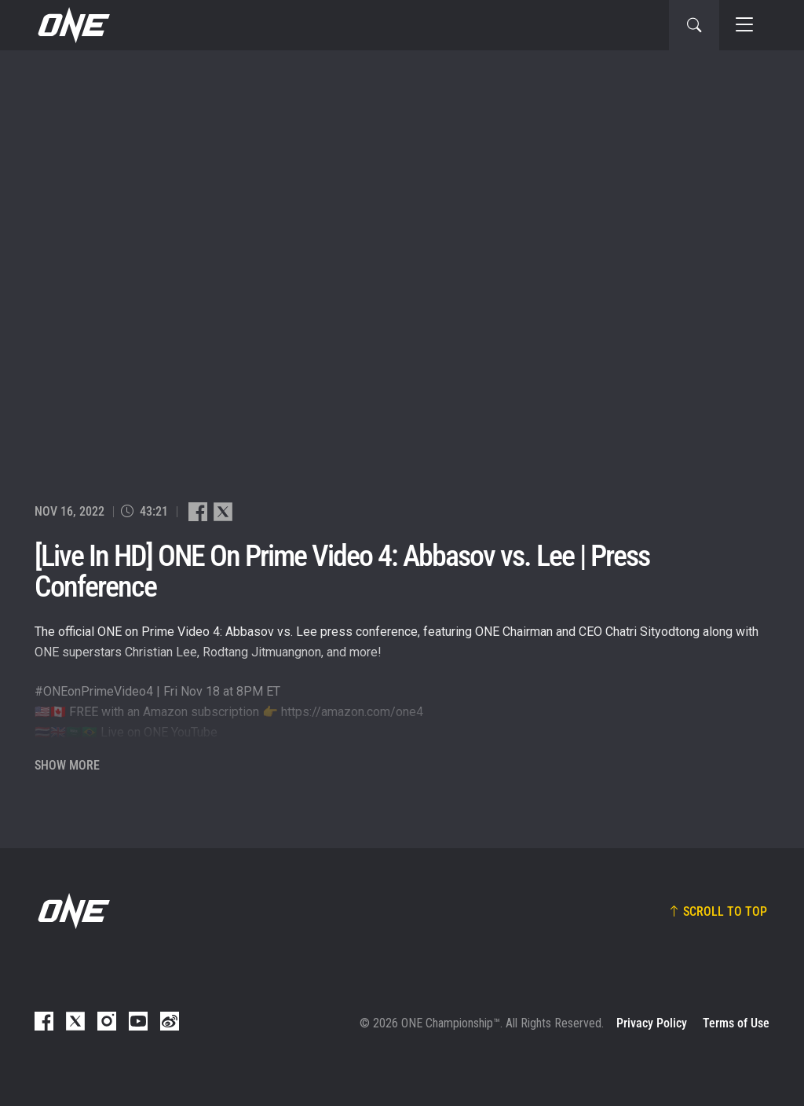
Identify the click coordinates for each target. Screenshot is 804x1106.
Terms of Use (736, 1023)
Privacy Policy (651, 1023)
